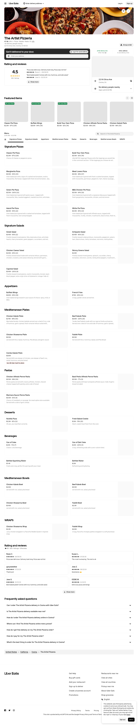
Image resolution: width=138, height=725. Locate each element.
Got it (131, 719)
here (128, 715)
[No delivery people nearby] (113, 88)
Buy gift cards (74, 678)
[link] (123, 11)
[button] (126, 45)
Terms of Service (98, 714)
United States (11, 652)
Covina (34, 652)
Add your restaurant (77, 682)
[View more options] (128, 11)
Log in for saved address (78, 52)
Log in (120, 3)
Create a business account (80, 691)
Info (33, 41)
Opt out (122, 719)
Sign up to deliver (76, 686)
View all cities (106, 678)
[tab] (15, 139)
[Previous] (127, 98)
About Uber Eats (107, 691)
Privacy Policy (76, 710)
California (24, 652)
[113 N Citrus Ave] (113, 81)
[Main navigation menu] (5, 3)
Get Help (72, 673)
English (105, 699)
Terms (87, 710)
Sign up (129, 3)
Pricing (96, 710)
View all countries (108, 682)
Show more (33, 82)
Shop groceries (107, 695)
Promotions (73, 695)
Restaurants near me (109, 673)
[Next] (132, 98)
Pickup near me (107, 686)
